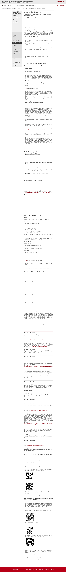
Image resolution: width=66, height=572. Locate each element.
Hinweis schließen (61, 1)
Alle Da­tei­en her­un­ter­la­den (17, 58)
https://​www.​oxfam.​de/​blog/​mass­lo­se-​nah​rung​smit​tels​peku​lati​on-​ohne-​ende (38, 410)
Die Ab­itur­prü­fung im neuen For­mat (17, 27)
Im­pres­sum (41, 569)
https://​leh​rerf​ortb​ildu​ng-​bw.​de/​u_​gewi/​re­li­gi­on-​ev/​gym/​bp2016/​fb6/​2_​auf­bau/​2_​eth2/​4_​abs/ (39, 52)
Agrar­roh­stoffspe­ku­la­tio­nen (41, 8)
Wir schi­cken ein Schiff (16, 51)
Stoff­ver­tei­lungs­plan (16, 36)
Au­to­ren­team (15, 65)
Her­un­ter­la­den (35, 557)
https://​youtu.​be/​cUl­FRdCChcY (30, 82)
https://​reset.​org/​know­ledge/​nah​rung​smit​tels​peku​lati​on (35, 445)
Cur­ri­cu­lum (15, 35)
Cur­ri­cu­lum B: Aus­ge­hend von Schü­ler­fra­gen (16, 22)
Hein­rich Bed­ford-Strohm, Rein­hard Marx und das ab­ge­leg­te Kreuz (17, 56)
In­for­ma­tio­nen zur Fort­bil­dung (16, 63)
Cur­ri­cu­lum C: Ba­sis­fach (16, 24)
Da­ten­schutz (36, 569)
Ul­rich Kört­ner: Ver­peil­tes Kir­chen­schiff (16, 53)
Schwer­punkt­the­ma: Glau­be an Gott (17, 30)
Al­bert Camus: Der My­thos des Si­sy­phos (17, 38)
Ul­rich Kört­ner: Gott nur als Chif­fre (16, 45)
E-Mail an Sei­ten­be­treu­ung (49, 569)
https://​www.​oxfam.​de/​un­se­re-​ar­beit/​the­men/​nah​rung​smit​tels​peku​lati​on (38, 339)
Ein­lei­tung (14, 15)
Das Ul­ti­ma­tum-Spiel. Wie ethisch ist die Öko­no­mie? (17, 41)
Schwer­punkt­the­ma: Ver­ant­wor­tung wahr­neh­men (29, 8)
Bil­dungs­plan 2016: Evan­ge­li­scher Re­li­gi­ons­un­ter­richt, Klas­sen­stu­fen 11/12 (26, 5)
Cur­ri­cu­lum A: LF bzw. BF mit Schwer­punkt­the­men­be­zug (17, 18)
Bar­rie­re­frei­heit (31, 569)
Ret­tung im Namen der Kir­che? (17, 50)
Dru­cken (27, 569)
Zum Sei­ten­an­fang (15, 569)
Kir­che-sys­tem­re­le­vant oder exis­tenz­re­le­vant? (16, 47)
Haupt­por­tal (26, 2)
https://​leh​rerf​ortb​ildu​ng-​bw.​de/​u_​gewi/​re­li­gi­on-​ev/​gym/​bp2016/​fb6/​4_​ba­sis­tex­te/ (38, 129)
